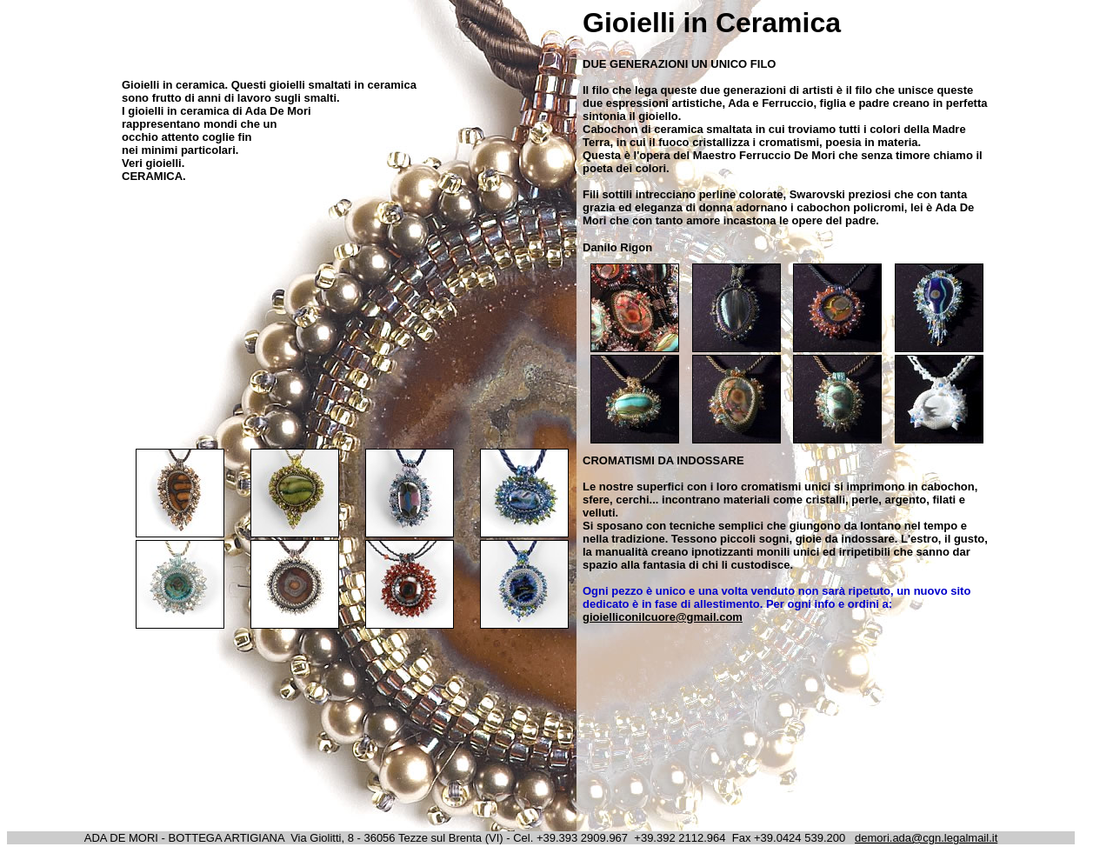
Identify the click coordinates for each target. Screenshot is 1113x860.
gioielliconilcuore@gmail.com (663, 616)
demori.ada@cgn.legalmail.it (926, 837)
